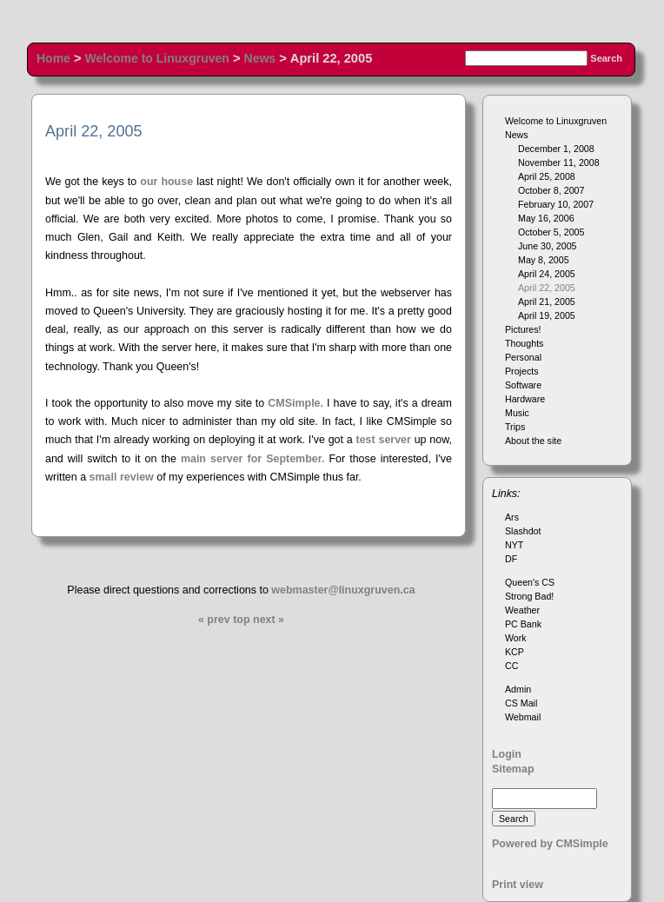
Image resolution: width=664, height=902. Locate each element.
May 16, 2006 (546, 218)
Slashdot (523, 531)
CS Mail (521, 703)
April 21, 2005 (546, 301)
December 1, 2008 (556, 148)
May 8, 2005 (543, 260)
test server (383, 440)
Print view (517, 885)
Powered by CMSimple (550, 844)
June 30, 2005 (547, 246)
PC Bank (523, 624)
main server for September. (253, 459)
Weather (522, 610)
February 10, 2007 (556, 204)
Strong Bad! (529, 596)
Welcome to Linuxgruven (157, 58)
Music (517, 413)
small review (122, 477)
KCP (514, 652)
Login (506, 754)
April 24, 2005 (546, 274)
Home (53, 58)
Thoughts (524, 343)
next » (268, 619)
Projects (522, 371)
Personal (523, 357)
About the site (533, 440)
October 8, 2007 (551, 190)
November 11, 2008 (559, 162)
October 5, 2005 (551, 232)
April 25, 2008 (546, 176)
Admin (518, 689)
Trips (515, 426)
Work (516, 638)
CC (511, 665)
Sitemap (513, 769)
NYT (514, 545)
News (260, 58)
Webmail (523, 717)
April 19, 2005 (546, 315)
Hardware (525, 399)
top (241, 619)
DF (511, 559)
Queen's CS (529, 582)
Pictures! (523, 329)
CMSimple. (295, 403)
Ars (512, 517)
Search (606, 58)
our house (166, 182)
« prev (214, 619)
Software (523, 385)
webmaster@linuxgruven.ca (343, 590)
